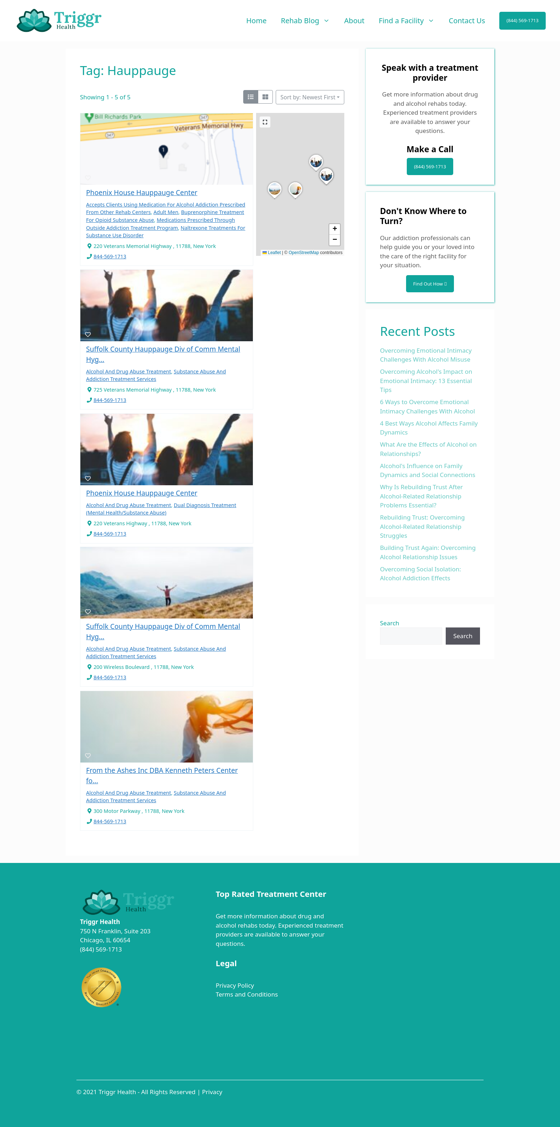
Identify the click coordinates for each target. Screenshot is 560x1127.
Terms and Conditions (247, 994)
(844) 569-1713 (522, 20)
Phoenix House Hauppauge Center (142, 192)
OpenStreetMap (304, 252)
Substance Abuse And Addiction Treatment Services (156, 652)
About (354, 20)
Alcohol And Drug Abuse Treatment (128, 371)
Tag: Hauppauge (128, 70)
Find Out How (430, 283)
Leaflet (271, 252)
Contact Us (467, 20)
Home (256, 20)
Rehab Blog (309, 20)
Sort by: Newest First (307, 97)
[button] (326, 184)
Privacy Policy (235, 985)
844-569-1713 (110, 256)
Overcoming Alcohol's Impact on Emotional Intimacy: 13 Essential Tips (426, 380)
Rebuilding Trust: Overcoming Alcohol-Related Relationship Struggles (422, 526)
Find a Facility (410, 20)
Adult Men (166, 212)
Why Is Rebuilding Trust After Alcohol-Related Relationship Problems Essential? (421, 496)
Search (389, 623)
